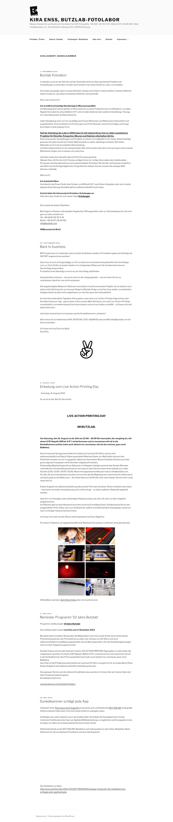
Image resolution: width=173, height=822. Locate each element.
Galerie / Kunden (56, 39)
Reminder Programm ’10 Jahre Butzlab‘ (69, 617)
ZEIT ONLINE (115, 708)
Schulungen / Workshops (78, 39)
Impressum (123, 39)
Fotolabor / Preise (37, 39)
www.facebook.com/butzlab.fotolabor (58, 684)
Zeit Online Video (68, 600)
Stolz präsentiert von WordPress (61, 816)
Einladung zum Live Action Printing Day (69, 387)
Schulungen (84, 196)
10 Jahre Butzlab (72, 624)
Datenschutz (41, 816)
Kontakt (109, 39)
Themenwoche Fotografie (67, 708)
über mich (97, 39)
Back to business (52, 247)
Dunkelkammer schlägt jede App (64, 701)
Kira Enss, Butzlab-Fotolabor (75, 19)
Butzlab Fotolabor (53, 75)
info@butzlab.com (48, 223)
